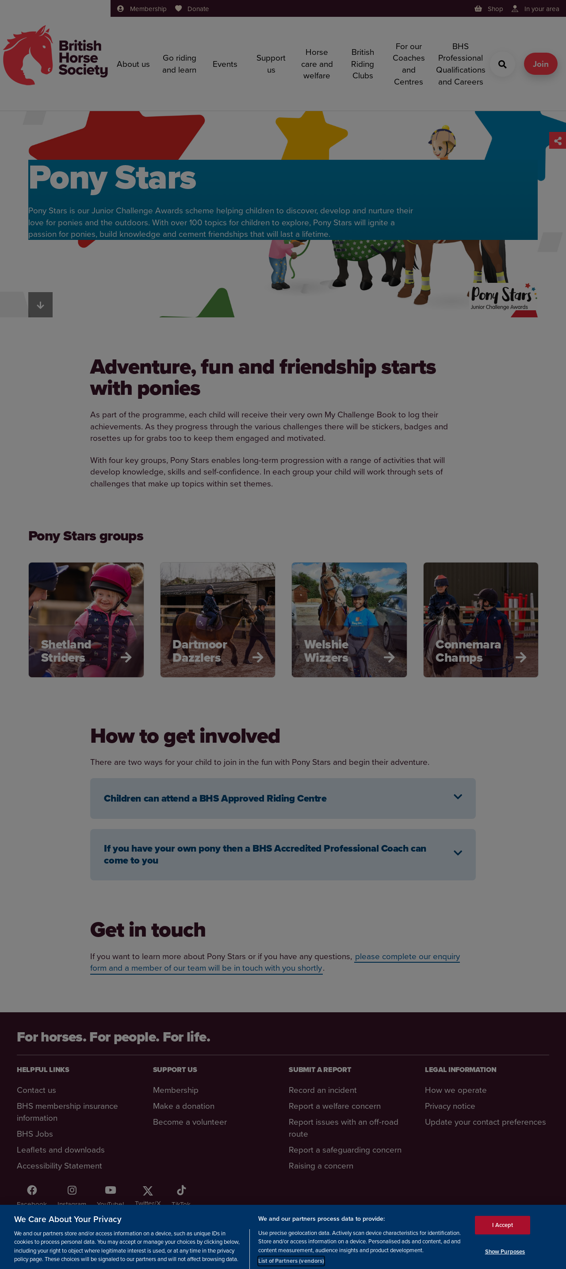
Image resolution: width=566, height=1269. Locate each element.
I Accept (502, 1229)
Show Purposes (505, 1255)
